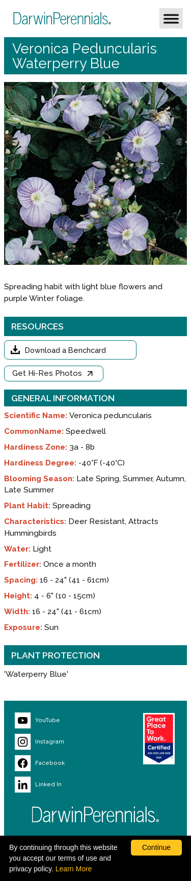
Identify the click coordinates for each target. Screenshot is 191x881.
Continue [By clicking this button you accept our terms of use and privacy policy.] (156, 847)
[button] (171, 18)
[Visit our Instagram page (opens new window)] (59, 742)
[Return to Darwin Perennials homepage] (95, 814)
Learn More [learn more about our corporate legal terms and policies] (74, 869)
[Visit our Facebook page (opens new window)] (59, 763)
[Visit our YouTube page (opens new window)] (59, 720)
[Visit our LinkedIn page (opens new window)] (59, 784)
